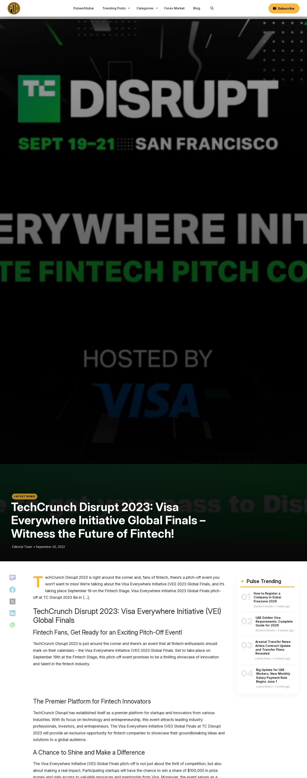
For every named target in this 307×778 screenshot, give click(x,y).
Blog (196, 8)
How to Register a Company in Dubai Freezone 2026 (267, 597)
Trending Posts (116, 8)
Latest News (24, 496)
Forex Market (174, 8)
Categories (147, 8)
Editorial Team (22, 547)
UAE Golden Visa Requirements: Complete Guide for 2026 (274, 621)
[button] (212, 8)
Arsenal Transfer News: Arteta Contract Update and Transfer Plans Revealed (273, 647)
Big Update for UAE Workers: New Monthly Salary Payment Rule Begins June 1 (273, 675)
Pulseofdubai (84, 8)
